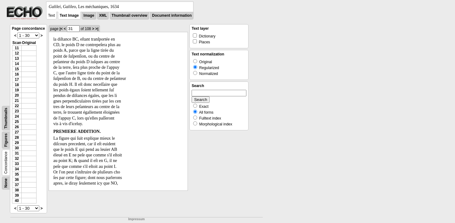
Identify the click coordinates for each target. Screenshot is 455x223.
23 (17, 111)
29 (17, 143)
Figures (6, 140)
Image (89, 15)
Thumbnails (6, 118)
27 (17, 132)
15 (17, 69)
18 (17, 85)
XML (103, 15)
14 (17, 64)
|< (61, 29)
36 (17, 179)
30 (17, 148)
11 (17, 48)
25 (17, 122)
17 (17, 79)
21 (17, 100)
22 (17, 106)
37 (17, 185)
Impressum (136, 219)
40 (17, 201)
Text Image (69, 15)
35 (17, 174)
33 (17, 164)
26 (17, 127)
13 (17, 58)
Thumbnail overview (129, 15)
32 (17, 158)
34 (17, 169)
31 (17, 153)
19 (17, 90)
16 (17, 74)
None (6, 183)
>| (96, 29)
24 (17, 116)
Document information (172, 15)
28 (17, 137)
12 (17, 53)
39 (17, 195)
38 (17, 190)
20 (17, 95)
